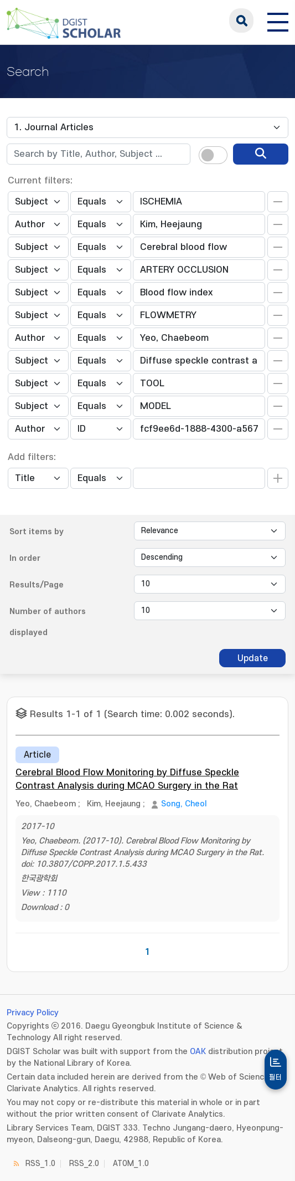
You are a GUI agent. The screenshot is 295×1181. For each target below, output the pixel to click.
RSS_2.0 (84, 1163)
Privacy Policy (33, 1013)
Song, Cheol (183, 804)
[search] (260, 154)
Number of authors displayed (47, 622)
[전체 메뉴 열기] (277, 20)
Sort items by (36, 531)
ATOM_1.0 (131, 1163)
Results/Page (36, 585)
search (241, 20)
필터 (275, 1077)
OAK (198, 1051)
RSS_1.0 (40, 1163)
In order (24, 558)
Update (252, 658)
